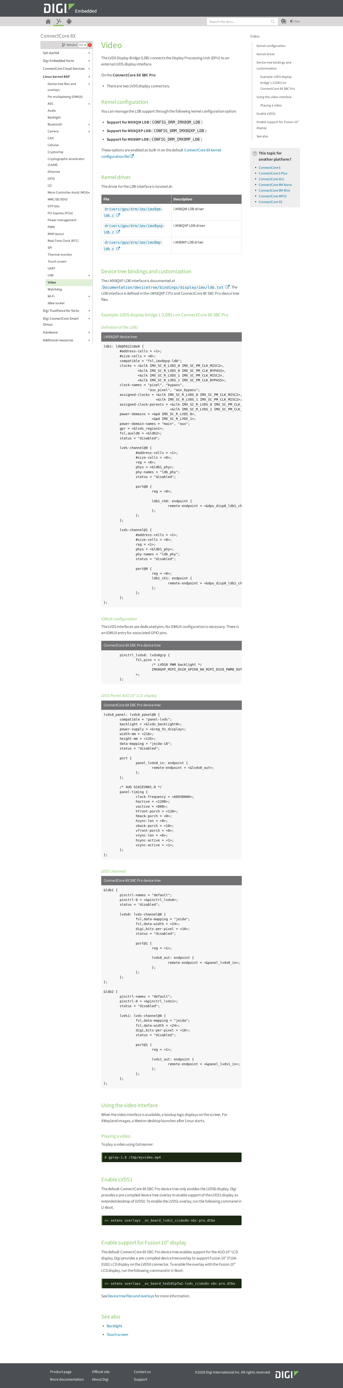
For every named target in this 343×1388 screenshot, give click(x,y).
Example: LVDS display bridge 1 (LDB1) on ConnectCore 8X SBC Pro (277, 83)
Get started (66, 53)
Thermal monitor (60, 254)
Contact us (142, 1371)
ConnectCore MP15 (273, 196)
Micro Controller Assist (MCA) (69, 193)
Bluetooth (69, 125)
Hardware (66, 332)
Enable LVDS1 (266, 113)
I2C (50, 185)
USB (69, 276)
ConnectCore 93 (270, 201)
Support (140, 1379)
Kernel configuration (271, 46)
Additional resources (66, 340)
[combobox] (242, 21)
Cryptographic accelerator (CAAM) (66, 162)
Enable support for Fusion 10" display (278, 125)
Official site (101, 1371)
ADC (69, 104)
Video (52, 282)
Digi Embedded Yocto (66, 61)
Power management (62, 220)
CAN (51, 138)
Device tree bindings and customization (274, 65)
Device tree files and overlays (69, 86)
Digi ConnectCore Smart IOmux (66, 321)
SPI (50, 247)
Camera (69, 131)
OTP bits (54, 206)
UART (51, 268)
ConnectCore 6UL (271, 179)
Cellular (53, 145)
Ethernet (54, 171)
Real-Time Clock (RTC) (63, 241)
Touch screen (57, 261)
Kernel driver (266, 54)
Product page (60, 1371)
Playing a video (271, 105)
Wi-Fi (69, 296)
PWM (51, 227)
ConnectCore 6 (269, 167)
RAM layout (56, 234)
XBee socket (56, 303)
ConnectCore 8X (58, 36)
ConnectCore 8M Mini (274, 190)
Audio (52, 110)
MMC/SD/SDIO (57, 199)
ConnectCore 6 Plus (273, 173)
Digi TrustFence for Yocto (66, 311)
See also (262, 136)
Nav (295, 21)
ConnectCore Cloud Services (66, 69)
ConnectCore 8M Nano (275, 184)
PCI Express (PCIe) (60, 213)
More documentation (67, 1379)
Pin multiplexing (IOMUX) (65, 97)
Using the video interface (274, 97)
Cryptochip (55, 152)
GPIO (51, 178)
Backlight (54, 117)
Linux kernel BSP (66, 77)
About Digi (100, 1379)
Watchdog (55, 289)
